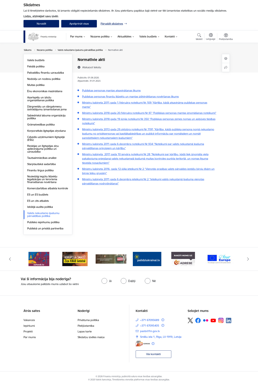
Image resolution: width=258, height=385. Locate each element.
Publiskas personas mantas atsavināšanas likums (111, 90)
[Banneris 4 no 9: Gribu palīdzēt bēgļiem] (147, 258)
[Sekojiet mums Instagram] (221, 320)
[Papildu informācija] (162, 320)
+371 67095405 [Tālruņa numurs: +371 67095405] (149, 325)
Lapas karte (85, 331)
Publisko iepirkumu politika (43, 222)
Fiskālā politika (36, 66)
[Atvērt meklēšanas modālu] (199, 37)
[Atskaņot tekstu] (91, 67)
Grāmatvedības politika (41, 124)
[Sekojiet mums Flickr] (205, 320)
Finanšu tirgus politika (40, 170)
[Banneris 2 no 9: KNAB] (75, 258)
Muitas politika (36, 85)
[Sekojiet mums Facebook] (198, 320)
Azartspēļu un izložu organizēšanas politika (40, 99)
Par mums (30, 337)
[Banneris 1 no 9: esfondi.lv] (38, 258)
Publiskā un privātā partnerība (45, 228)
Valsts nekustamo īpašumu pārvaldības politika (43, 214)
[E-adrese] (143, 343)
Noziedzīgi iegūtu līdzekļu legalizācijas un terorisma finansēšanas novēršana (42, 179)
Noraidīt (41, 23)
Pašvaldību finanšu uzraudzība (45, 72)
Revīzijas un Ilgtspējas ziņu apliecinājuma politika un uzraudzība (43, 148)
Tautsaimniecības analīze (41, 158)
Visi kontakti (153, 354)
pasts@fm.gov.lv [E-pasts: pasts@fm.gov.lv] (150, 331)
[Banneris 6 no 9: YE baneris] (219, 258)
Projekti (28, 331)
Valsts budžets (36, 60)
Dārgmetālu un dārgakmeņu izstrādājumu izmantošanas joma (47, 108)
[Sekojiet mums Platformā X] (190, 320)
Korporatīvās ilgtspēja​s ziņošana (46, 130)
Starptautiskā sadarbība (41, 164)
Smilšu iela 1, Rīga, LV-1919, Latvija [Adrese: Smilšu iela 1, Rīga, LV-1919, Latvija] (160, 336)
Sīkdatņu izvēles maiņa (91, 337)
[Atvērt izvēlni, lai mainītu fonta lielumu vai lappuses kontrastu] (225, 37)
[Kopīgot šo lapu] (226, 67)
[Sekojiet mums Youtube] (213, 320)
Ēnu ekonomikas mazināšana (44, 91)
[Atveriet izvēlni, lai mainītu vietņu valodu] (210, 37)
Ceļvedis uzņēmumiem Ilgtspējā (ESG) (46, 138)
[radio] (106, 281)
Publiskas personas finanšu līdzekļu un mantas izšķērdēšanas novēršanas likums (130, 96)
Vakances (29, 320)
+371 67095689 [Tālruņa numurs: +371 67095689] (149, 320)
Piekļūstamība (86, 325)
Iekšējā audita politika (40, 207)
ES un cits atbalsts (38, 200)
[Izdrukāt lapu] (226, 58)
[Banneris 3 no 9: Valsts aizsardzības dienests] (111, 258)
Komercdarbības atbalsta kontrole (47, 188)
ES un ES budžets (37, 194)
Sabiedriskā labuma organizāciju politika (46, 117)
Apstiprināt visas (79, 23)
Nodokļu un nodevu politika (43, 79)
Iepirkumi (29, 325)
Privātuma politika (88, 320)
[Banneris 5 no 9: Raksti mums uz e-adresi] (183, 258)
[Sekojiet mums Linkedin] (228, 320)
